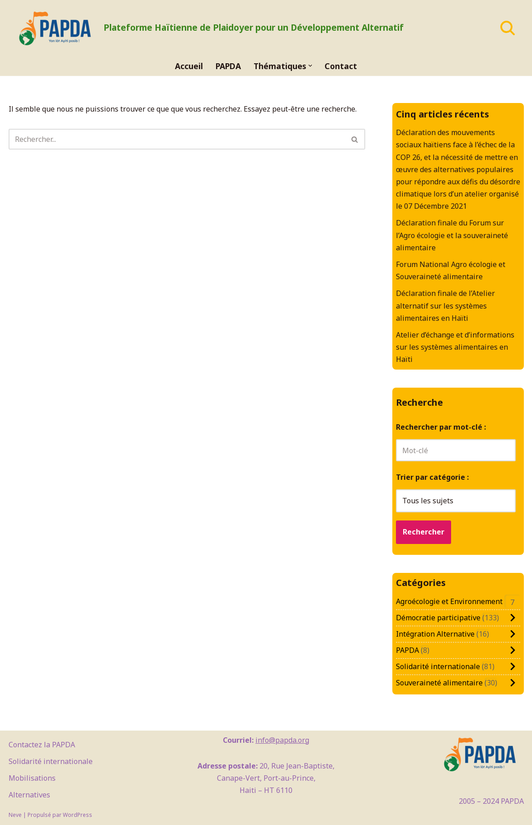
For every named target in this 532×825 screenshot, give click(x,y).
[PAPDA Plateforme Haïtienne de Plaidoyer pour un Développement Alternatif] (206, 27)
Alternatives (29, 795)
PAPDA (228, 66)
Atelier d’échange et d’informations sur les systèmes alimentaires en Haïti (455, 347)
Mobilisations (32, 778)
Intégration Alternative (435, 634)
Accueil (189, 66)
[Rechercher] (507, 28)
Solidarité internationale (438, 666)
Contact (341, 66)
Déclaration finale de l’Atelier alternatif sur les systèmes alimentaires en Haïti (445, 305)
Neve (15, 815)
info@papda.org (282, 740)
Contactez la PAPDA (42, 745)
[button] (310, 66)
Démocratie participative (438, 618)
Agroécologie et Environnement (449, 601)
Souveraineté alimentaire (439, 683)
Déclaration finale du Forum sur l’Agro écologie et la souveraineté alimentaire (452, 235)
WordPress (77, 815)
